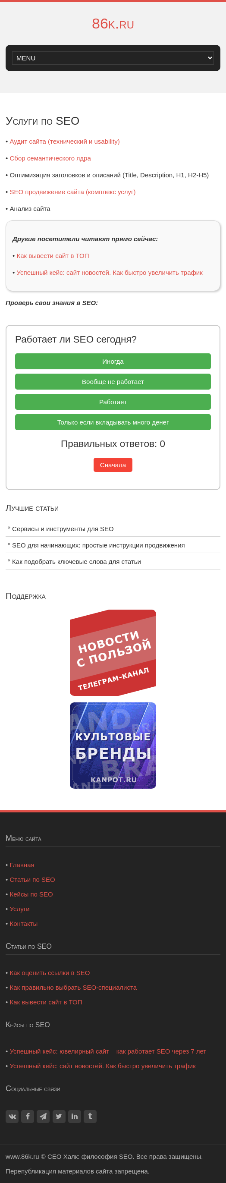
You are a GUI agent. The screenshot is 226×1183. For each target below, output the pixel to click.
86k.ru (113, 23)
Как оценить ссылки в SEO (50, 972)
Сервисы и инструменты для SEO (63, 528)
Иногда (112, 361)
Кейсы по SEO (31, 894)
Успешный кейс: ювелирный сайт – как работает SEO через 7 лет (108, 1051)
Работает (113, 402)
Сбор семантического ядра (50, 158)
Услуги (20, 908)
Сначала (113, 465)
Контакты (24, 923)
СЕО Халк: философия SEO (89, 1156)
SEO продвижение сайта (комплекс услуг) (73, 191)
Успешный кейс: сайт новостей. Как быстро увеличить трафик (110, 272)
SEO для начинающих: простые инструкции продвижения (98, 545)
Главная (22, 864)
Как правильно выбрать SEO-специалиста (73, 987)
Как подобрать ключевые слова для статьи (76, 561)
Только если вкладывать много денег (113, 422)
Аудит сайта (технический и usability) (65, 141)
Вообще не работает (113, 381)
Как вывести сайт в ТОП (53, 255)
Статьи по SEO (32, 879)
